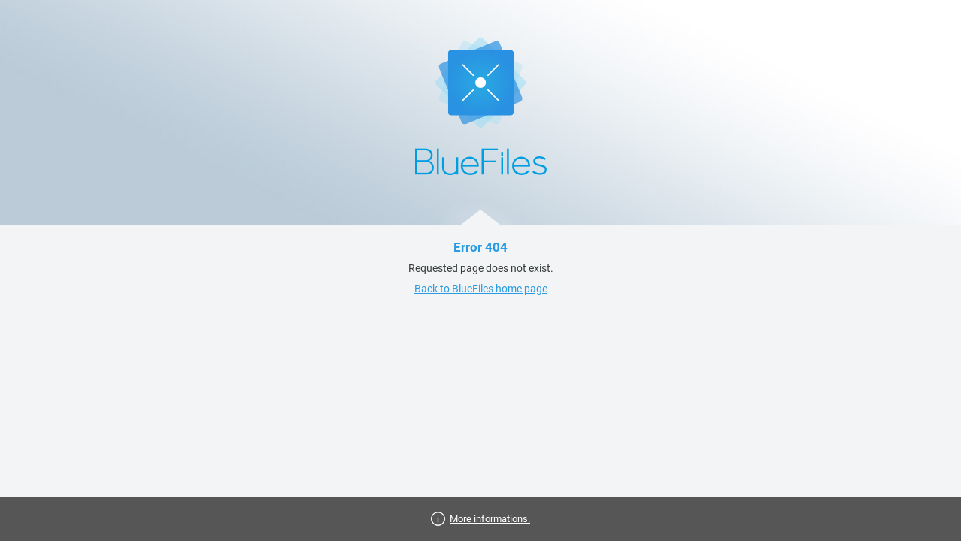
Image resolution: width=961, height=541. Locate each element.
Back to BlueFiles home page (480, 289)
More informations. (490, 518)
